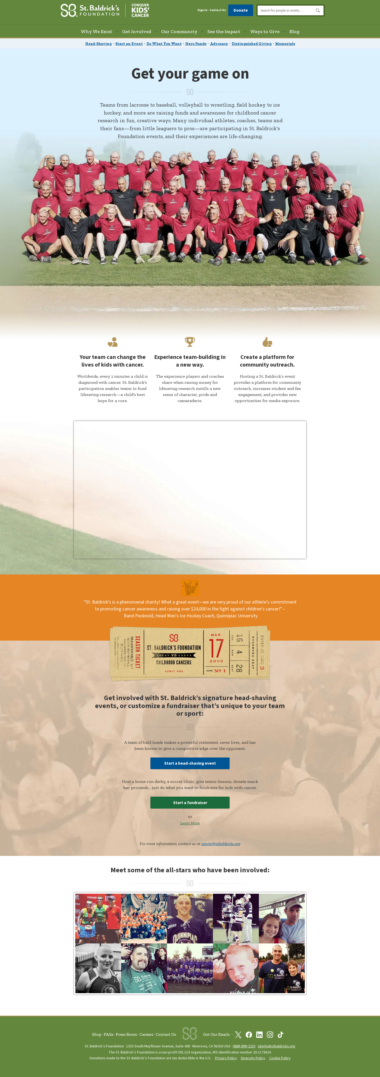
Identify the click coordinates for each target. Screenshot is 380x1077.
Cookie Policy (280, 1058)
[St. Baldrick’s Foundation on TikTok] (280, 1035)
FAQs (108, 1034)
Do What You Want (164, 44)
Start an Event (129, 44)
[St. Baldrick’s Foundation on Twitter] (238, 1035)
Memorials (285, 44)
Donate (241, 10)
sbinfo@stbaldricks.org (276, 1046)
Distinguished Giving (252, 44)
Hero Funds (195, 44)
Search (318, 10)
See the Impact (223, 31)
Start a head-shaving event (190, 763)
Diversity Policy (253, 1058)
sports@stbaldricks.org (220, 843)
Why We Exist (96, 31)
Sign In (202, 10)
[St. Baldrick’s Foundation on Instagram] (270, 1035)
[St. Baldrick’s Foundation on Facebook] (249, 1035)
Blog (294, 31)
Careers (146, 1034)
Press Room (126, 1034)
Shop (96, 1034)
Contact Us (218, 10)
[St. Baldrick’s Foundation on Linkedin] (259, 1035)
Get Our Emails (216, 1034)
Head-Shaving (98, 44)
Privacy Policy (226, 1058)
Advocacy (219, 44)
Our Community (179, 31)
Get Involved (136, 31)
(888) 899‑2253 (244, 1046)
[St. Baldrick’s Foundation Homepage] (105, 9)
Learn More (190, 822)
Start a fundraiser (190, 803)
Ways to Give (264, 31)
